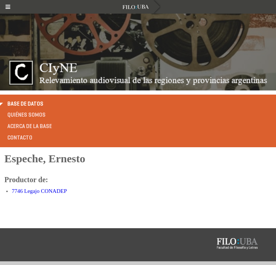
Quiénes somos (26, 115)
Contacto (19, 137)
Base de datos (25, 103)
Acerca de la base (29, 126)
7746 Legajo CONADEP (39, 191)
